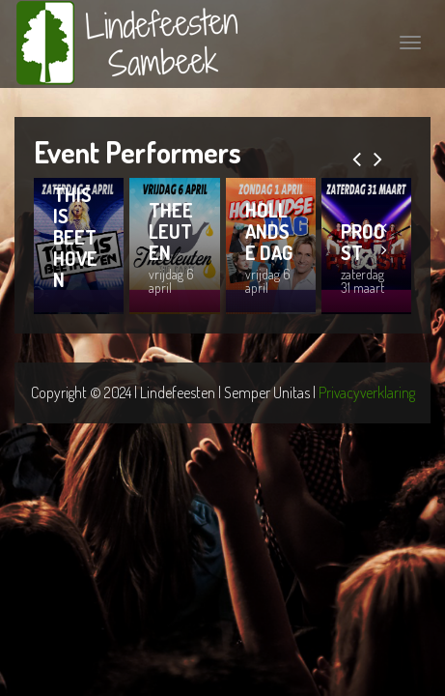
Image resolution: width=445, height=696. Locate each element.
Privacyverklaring (367, 392)
